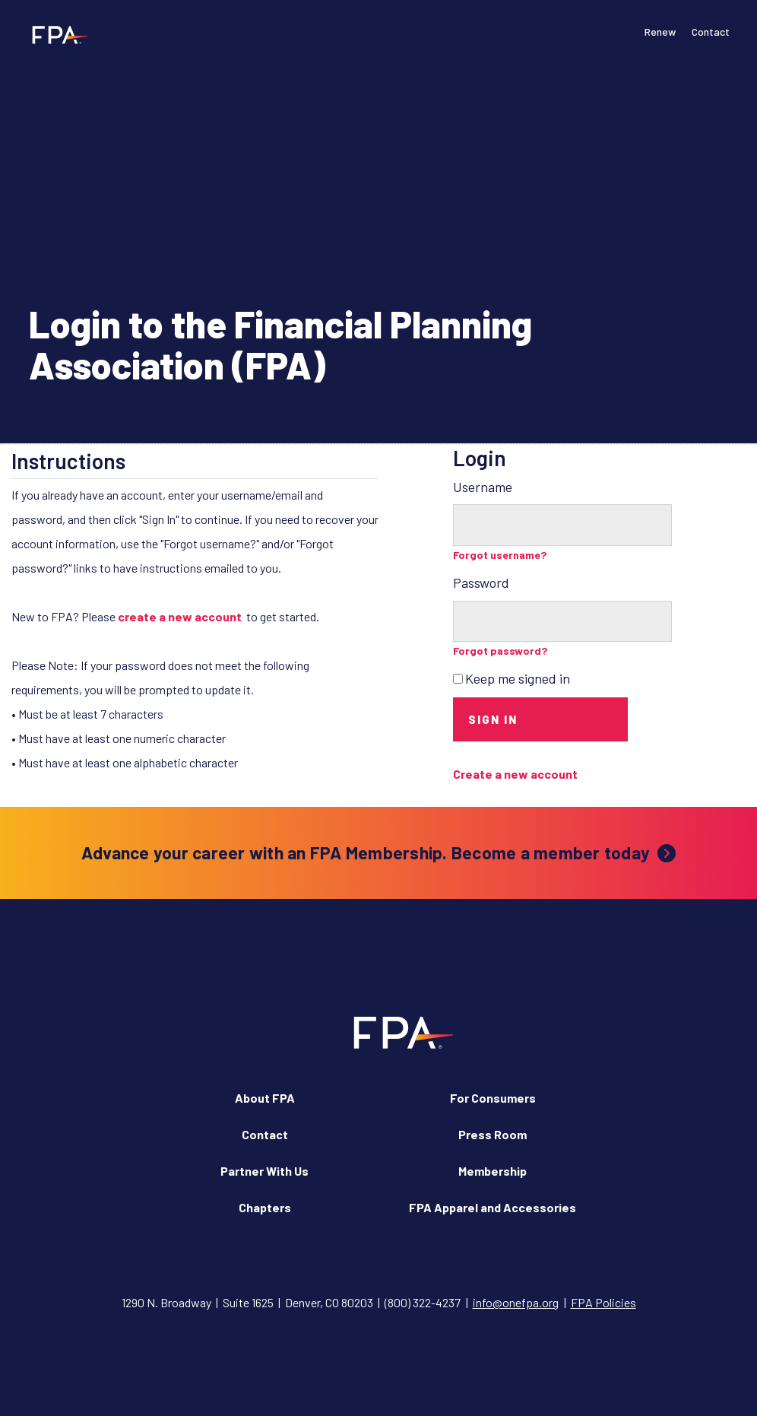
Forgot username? (500, 554)
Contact (711, 31)
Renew (660, 31)
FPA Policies (603, 1302)
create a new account (180, 616)
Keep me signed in (517, 678)
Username (482, 486)
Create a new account (515, 774)
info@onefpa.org (516, 1302)
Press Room (492, 1134)
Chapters (265, 1207)
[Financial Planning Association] (55, 34)
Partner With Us (264, 1171)
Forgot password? (500, 650)
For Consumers (493, 1098)
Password (481, 582)
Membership (492, 1171)
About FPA (265, 1098)
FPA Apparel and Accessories (492, 1207)
